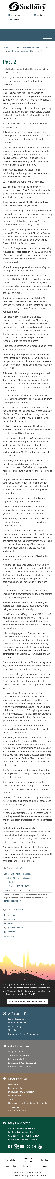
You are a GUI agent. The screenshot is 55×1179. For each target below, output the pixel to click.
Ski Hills (12, 1030)
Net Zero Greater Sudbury (19, 1066)
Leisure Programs (16, 1018)
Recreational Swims (17, 1022)
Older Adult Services (17, 1110)
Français (16, 19)
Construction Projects (17, 1059)
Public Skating (14, 1026)
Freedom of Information (27, 1160)
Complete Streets (16, 1051)
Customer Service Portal (26, 1128)
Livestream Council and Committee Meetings (28, 1103)
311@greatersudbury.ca (25, 1132)
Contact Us (41, 15)
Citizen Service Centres (28, 1139)
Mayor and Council (31, 47)
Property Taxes (14, 1095)
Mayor (46, 47)
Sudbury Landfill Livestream (21, 1091)
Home (5, 47)
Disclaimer (44, 1160)
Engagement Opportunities (22, 1062)
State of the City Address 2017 (19, 51)
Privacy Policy (10, 1160)
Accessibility (16, 15)
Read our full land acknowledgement (26, 1001)
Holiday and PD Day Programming (23, 1034)
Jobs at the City (15, 1088)
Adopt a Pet (13, 1106)
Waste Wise (13, 1084)
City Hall (15, 47)
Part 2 (39, 51)
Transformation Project (18, 1055)
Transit (11, 1099)
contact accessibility (12, 901)
